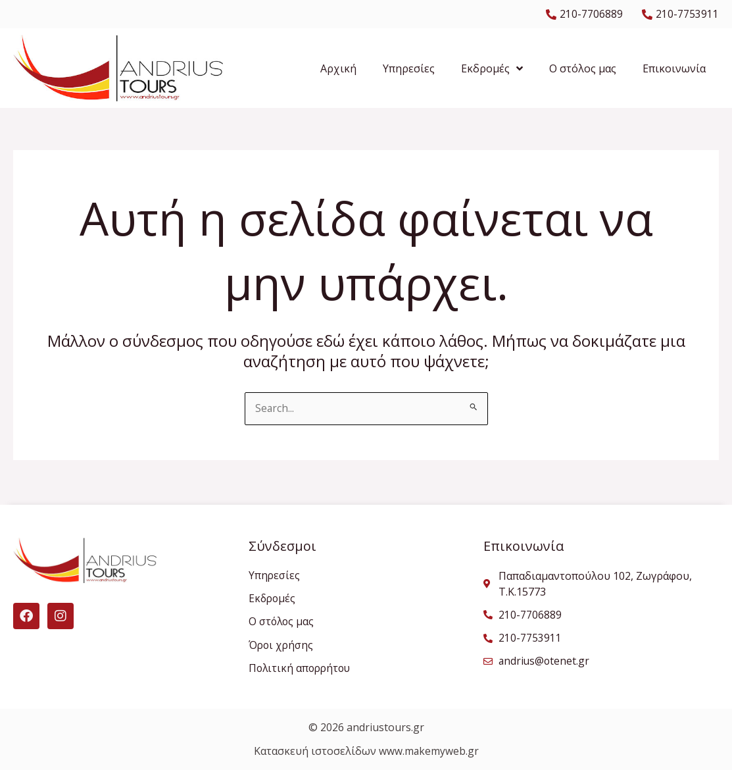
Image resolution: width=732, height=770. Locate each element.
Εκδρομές (492, 68)
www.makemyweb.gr (428, 751)
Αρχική (338, 68)
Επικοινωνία (674, 68)
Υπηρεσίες (409, 68)
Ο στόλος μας (582, 68)
